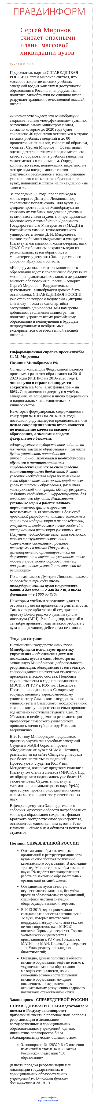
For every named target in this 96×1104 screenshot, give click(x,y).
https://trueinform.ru (48, 1100)
